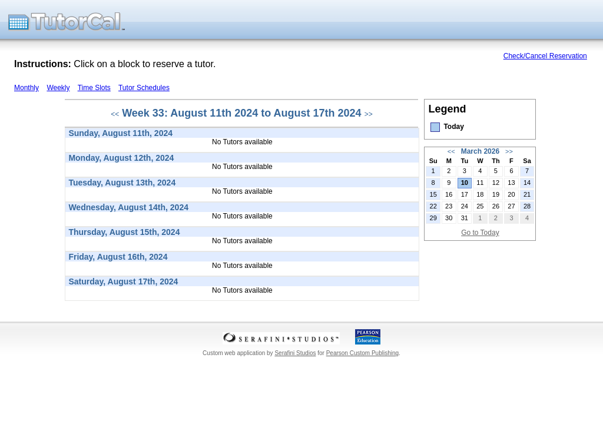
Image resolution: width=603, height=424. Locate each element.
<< (115, 114)
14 (527, 182)
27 (511, 206)
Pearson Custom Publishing (362, 353)
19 (495, 194)
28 (527, 206)
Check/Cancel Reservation (545, 56)
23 (448, 206)
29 (433, 217)
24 (464, 206)
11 (479, 182)
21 (527, 194)
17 (464, 194)
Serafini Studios (295, 353)
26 (495, 206)
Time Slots (94, 88)
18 (479, 194)
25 (479, 206)
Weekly (58, 88)
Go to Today (480, 232)
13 (511, 182)
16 (448, 194)
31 (464, 217)
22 (433, 206)
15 (433, 194)
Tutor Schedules (144, 88)
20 (511, 194)
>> (369, 114)
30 (448, 217)
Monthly (26, 88)
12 (495, 182)
